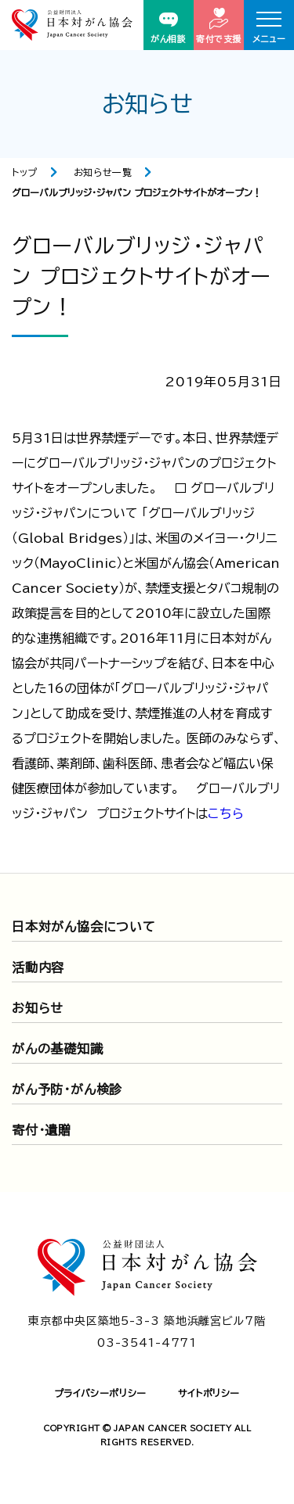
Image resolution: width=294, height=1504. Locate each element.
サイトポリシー (209, 1393)
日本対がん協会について (84, 927)
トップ (25, 172)
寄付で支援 (218, 25)
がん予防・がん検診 (67, 1089)
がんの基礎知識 (57, 1049)
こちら (226, 813)
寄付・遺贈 (41, 1130)
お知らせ (38, 1008)
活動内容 (38, 967)
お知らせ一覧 (103, 172)
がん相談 (168, 28)
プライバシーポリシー (100, 1393)
